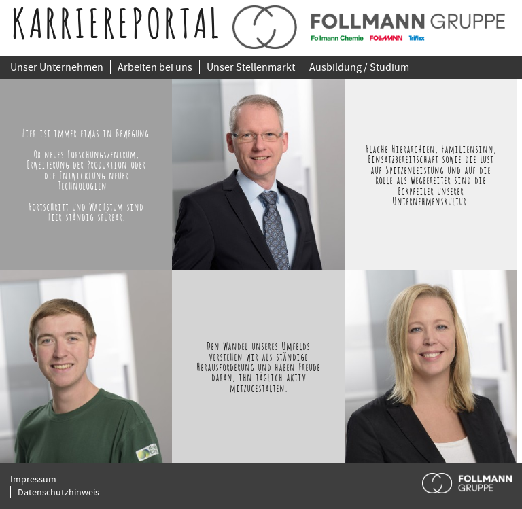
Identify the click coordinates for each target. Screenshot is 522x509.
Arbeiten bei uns (155, 67)
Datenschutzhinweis (58, 492)
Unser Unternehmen (56, 67)
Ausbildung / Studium (359, 67)
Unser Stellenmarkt (251, 67)
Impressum (33, 479)
